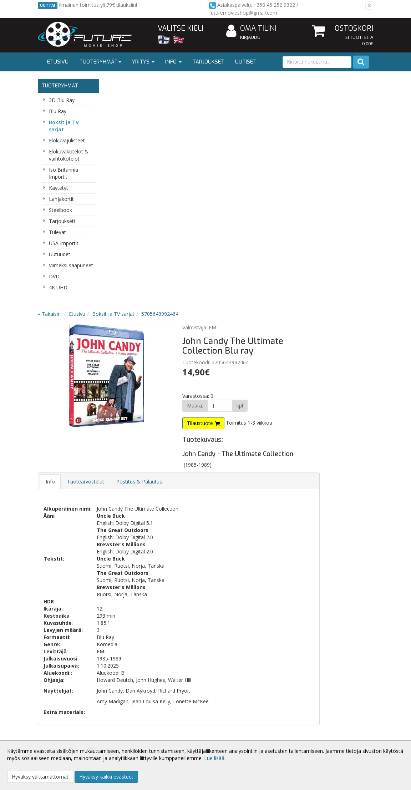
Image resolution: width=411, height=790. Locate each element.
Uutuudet (59, 254)
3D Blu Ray (62, 100)
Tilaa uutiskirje (148, 605)
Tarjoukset (208, 61)
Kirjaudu (250, 37)
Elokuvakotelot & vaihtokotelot (68, 155)
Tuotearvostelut (154, 252)
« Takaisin (117, 84)
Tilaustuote (261, 194)
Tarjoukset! (62, 221)
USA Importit (63, 243)
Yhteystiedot (53, 731)
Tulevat (57, 232)
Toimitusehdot (124, 731)
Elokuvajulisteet (67, 140)
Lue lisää (214, 758)
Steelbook (60, 210)
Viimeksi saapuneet (71, 265)
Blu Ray (57, 111)
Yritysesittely (53, 720)
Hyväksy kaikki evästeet (106, 776)
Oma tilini (251, 29)
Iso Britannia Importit (63, 173)
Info (173, 61)
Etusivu (57, 61)
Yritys (143, 61)
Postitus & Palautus (207, 252)
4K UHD (58, 287)
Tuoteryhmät (100, 61)
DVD (54, 276)
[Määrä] (278, 177)
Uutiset (246, 61)
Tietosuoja (119, 720)
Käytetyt (58, 187)
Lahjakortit (61, 199)
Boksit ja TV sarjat (64, 126)
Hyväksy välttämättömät (40, 776)
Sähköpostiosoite (149, 576)
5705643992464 (228, 84)
